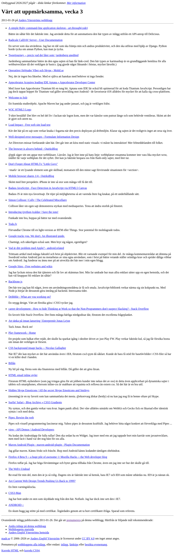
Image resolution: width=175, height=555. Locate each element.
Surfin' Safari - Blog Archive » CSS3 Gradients (35, 402)
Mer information (76, 2)
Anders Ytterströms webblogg (35, 20)
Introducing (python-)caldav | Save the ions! (33, 211)
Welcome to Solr (17, 97)
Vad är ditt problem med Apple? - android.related (36, 248)
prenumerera (74, 520)
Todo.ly (12, 223)
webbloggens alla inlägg (31, 544)
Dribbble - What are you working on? (29, 296)
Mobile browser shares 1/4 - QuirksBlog (31, 175)
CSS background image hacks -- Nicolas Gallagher (37, 347)
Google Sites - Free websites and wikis (30, 266)
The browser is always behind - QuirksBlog (33, 148)
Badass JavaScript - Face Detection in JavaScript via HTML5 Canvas (47, 187)
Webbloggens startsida (21, 529)
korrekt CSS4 (32, 550)
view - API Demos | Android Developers (31, 429)
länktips (74, 544)
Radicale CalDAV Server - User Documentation (35, 39)
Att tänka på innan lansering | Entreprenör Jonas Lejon (39, 320)
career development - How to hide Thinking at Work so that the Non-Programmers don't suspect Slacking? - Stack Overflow (78, 308)
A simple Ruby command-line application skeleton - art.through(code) (48, 27)
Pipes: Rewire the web (21, 417)
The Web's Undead (19, 468)
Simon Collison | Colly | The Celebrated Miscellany (37, 199)
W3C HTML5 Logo (19, 109)
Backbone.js (15, 281)
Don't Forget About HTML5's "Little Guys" (33, 163)
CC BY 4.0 (88, 538)
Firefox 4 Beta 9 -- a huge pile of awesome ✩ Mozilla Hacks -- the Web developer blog (57, 456)
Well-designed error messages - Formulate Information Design (43, 136)
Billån (11, 363)
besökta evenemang (96, 544)
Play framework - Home (22, 332)
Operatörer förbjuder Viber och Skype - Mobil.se (36, 70)
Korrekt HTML (10, 550)
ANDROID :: (16, 504)
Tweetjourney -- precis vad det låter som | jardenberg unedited (43, 55)
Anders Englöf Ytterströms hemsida (28, 532)
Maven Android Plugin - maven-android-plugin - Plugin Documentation (49, 444)
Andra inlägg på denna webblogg (27, 526)
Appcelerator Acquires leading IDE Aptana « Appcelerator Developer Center (51, 82)
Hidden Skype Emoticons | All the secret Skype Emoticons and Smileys (48, 390)
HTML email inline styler (22, 375)
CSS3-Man (14, 492)
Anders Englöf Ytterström (45, 538)
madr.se (5, 538)
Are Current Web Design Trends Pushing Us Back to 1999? (42, 480)
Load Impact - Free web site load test (29, 124)
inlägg (64, 544)
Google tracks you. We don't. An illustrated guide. (36, 236)
